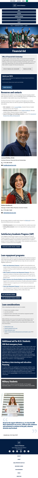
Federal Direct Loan (8, 326)
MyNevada (27, 220)
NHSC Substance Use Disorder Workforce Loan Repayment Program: (20, 279)
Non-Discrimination (19, 469)
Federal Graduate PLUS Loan (10, 328)
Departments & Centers (19, 25)
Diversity (19, 456)
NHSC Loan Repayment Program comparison (11, 298)
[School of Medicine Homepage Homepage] (19, 442)
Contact (19, 459)
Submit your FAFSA (7, 87)
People (12, 25)
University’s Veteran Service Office (27, 385)
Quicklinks (19, 1)
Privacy (19, 473)
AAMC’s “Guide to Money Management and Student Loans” (17, 331)
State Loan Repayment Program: (11, 286)
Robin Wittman (20, 358)
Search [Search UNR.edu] (23, 1)
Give (27, 1)
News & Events (12, 1)
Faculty (19, 22)
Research (19, 19)
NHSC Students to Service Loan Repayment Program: (16, 272)
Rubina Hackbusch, (26, 110)
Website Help (19, 476)
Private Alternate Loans (9, 330)
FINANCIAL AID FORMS (27, 69)
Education (19, 13)
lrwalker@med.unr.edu (9, 165)
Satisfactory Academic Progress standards (11, 246)
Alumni (26, 25)
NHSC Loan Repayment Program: (11, 265)
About (19, 10)
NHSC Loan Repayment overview (8, 294)
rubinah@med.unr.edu (9, 212)
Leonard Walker (18, 107)
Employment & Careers (19, 466)
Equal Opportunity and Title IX (19, 462)
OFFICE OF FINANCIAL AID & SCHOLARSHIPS (11, 69)
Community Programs (19, 16)
